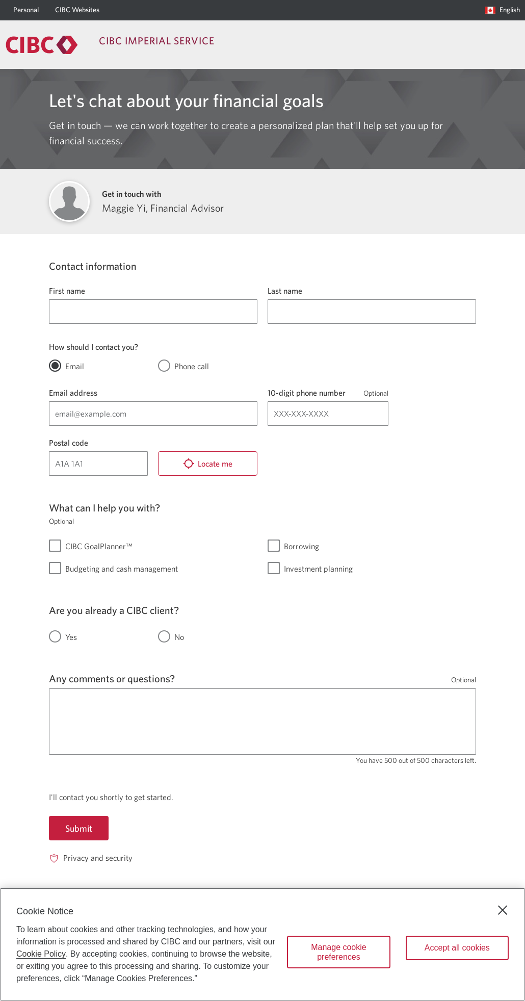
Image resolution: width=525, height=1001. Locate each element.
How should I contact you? (93, 347)
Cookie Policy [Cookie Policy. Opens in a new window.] (41, 953)
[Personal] (26, 10)
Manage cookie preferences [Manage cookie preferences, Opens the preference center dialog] (338, 952)
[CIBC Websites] (77, 10)
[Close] (502, 910)
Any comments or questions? (112, 678)
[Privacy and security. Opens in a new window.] (91, 858)
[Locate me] (207, 463)
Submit (78, 828)
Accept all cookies (457, 947)
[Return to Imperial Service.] (41, 45)
